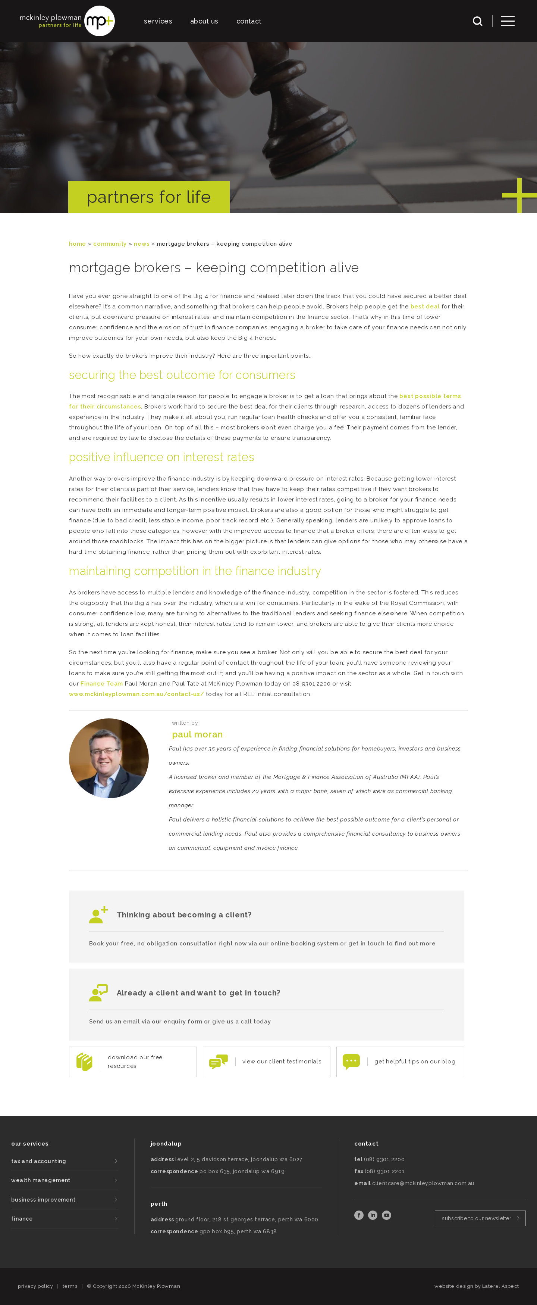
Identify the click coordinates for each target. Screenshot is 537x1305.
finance (22, 1219)
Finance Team (102, 683)
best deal (425, 306)
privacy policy (35, 1286)
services (158, 21)
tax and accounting (38, 1161)
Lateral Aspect (500, 1286)
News (142, 243)
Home (77, 243)
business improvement (43, 1200)
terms (70, 1286)
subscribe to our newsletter (476, 1218)
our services (29, 1143)
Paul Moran (197, 734)
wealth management (40, 1180)
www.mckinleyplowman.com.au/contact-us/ (136, 694)
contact (249, 21)
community (110, 243)
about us (204, 21)
